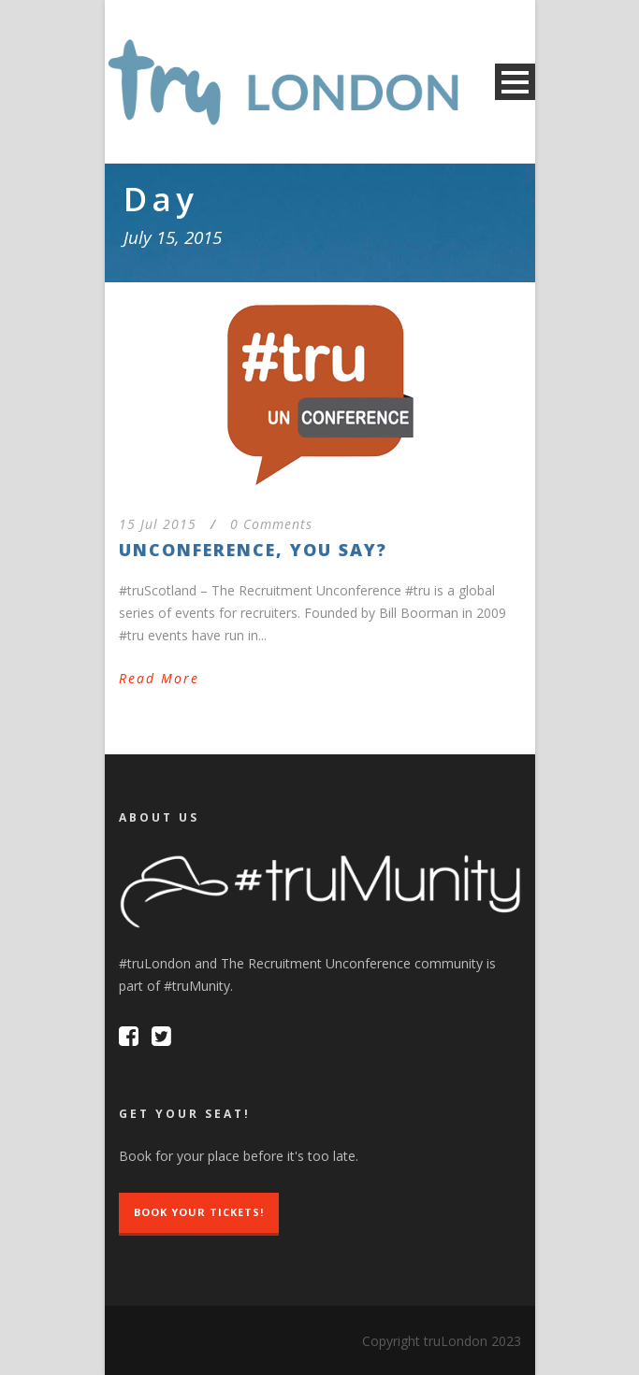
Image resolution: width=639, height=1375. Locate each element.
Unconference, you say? (253, 549)
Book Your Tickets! (199, 1212)
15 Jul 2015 (157, 524)
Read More (159, 678)
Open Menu (515, 82)
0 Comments (271, 524)
